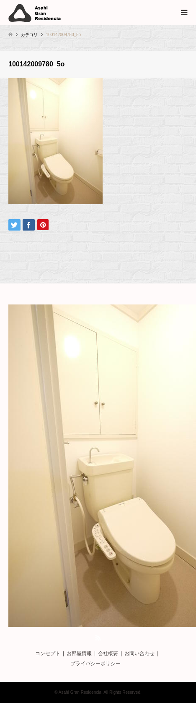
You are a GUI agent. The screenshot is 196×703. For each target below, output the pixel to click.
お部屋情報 (79, 653)
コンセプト (47, 653)
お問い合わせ (139, 653)
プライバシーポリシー (95, 663)
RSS (98, 638)
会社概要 (108, 653)
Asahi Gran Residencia (80, 692)
